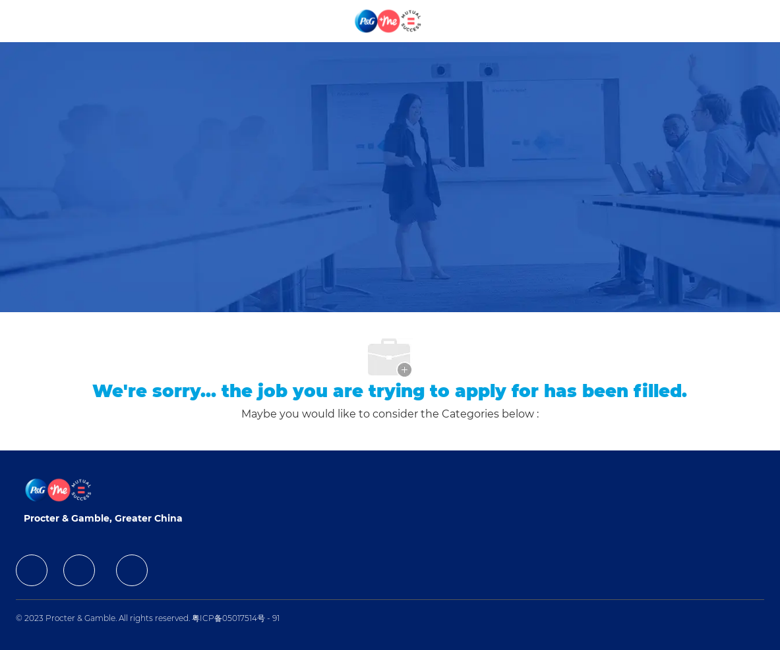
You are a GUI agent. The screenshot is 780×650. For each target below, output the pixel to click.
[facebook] (31, 570)
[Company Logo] (389, 20)
